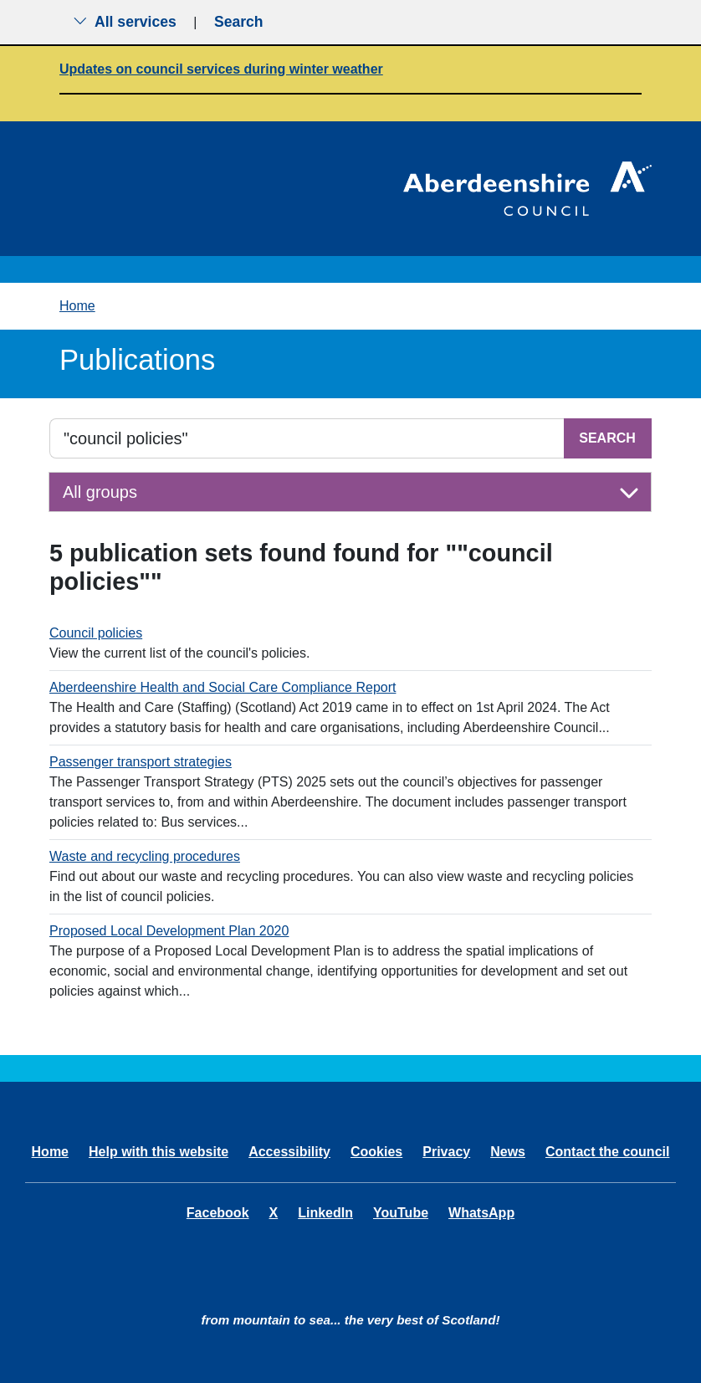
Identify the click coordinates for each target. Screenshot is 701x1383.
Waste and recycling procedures (144, 856)
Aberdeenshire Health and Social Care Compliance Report (222, 687)
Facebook (218, 1213)
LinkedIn (325, 1213)
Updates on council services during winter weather (221, 69)
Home (77, 306)
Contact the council (607, 1152)
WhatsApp (481, 1213)
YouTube (400, 1213)
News (507, 1152)
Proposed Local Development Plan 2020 (169, 931)
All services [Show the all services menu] (125, 22)
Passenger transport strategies (140, 762)
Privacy (446, 1152)
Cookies (376, 1152)
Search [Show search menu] (239, 21)
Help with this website (158, 1152)
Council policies (95, 633)
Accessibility (289, 1152)
